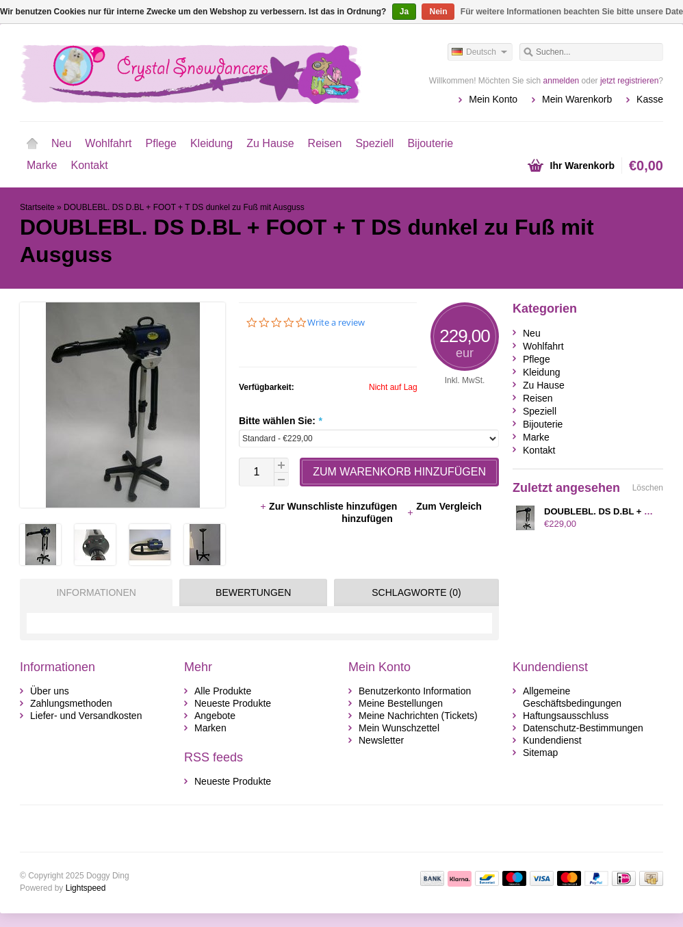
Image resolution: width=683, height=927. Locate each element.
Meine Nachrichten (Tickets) (418, 715)
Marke (42, 165)
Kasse (649, 99)
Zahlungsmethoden (71, 703)
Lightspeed (86, 888)
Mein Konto (493, 99)
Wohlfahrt (108, 143)
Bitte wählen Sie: (280, 420)
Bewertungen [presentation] (253, 592)
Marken (210, 727)
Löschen (647, 488)
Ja (404, 11)
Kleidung (211, 143)
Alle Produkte (222, 691)
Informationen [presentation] (96, 592)
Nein (438, 11)
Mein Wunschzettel (399, 727)
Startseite (32, 144)
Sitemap (540, 752)
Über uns (49, 691)
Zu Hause (270, 143)
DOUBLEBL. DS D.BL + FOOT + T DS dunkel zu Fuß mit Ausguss (184, 207)
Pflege (161, 143)
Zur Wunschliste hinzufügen (329, 506)
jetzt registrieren (629, 81)
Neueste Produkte (232, 703)
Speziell (374, 143)
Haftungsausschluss (565, 715)
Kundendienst (552, 740)
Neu (61, 143)
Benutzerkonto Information (415, 691)
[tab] (92, 592)
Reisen (325, 143)
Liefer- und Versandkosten (86, 715)
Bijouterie (430, 143)
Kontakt (88, 165)
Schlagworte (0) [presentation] (416, 592)
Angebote (214, 715)
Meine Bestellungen (401, 703)
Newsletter (381, 740)
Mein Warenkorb (577, 99)
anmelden (561, 81)
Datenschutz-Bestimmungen (583, 727)
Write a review (336, 322)
